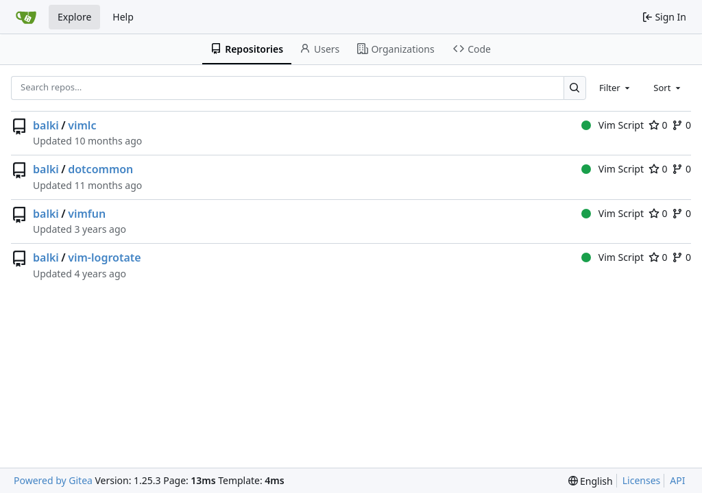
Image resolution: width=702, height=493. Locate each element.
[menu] (590, 481)
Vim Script (612, 124)
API (677, 480)
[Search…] (575, 88)
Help (123, 16)
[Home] (26, 17)
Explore (74, 16)
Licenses (641, 480)
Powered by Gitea (53, 480)
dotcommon (100, 169)
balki (46, 125)
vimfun (87, 213)
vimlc (82, 125)
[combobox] (615, 88)
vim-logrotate (104, 257)
